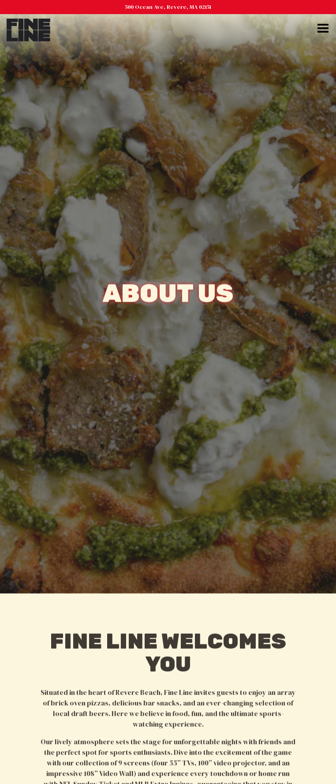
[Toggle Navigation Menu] (323, 28)
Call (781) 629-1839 (168, 746)
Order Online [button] (168, 771)
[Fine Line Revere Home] (28, 29)
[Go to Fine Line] (168, 7)
